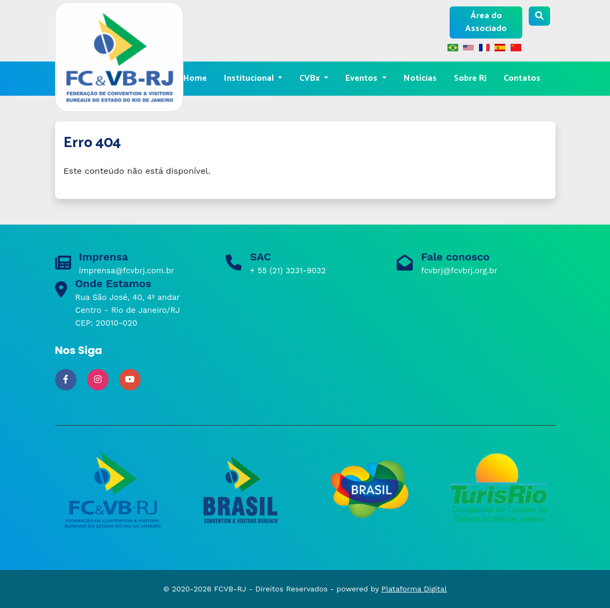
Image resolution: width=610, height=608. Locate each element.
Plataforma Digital (413, 588)
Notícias (420, 78)
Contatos (522, 78)
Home (195, 78)
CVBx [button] (310, 78)
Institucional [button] (250, 78)
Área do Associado (486, 22)
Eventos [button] (362, 78)
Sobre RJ (470, 78)
